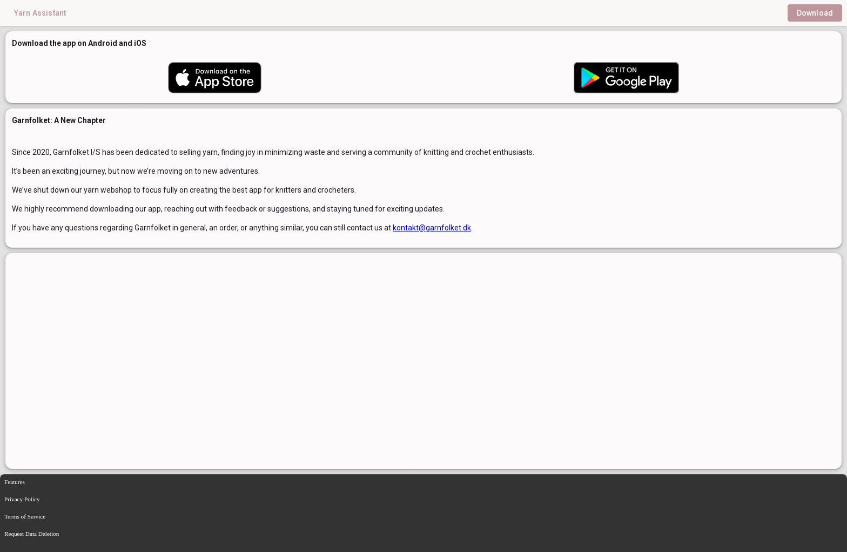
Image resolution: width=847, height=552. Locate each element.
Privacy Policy (22, 499)
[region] (423, 361)
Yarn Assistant (40, 13)
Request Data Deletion (31, 533)
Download (815, 13)
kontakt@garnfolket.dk (432, 227)
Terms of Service (24, 516)
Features (14, 482)
